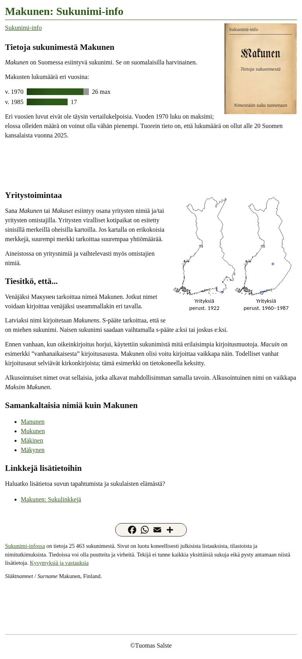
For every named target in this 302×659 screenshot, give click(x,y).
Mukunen (33, 431)
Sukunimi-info (23, 27)
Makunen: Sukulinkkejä (51, 499)
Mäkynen (32, 450)
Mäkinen (32, 440)
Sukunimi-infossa (25, 546)
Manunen (32, 421)
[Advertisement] (151, 164)
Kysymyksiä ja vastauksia (59, 563)
